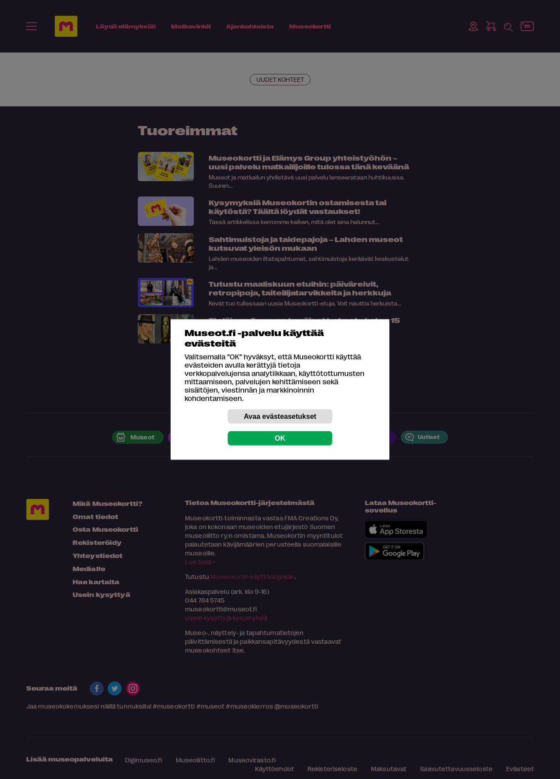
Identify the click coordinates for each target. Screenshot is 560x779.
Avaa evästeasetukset (280, 416)
